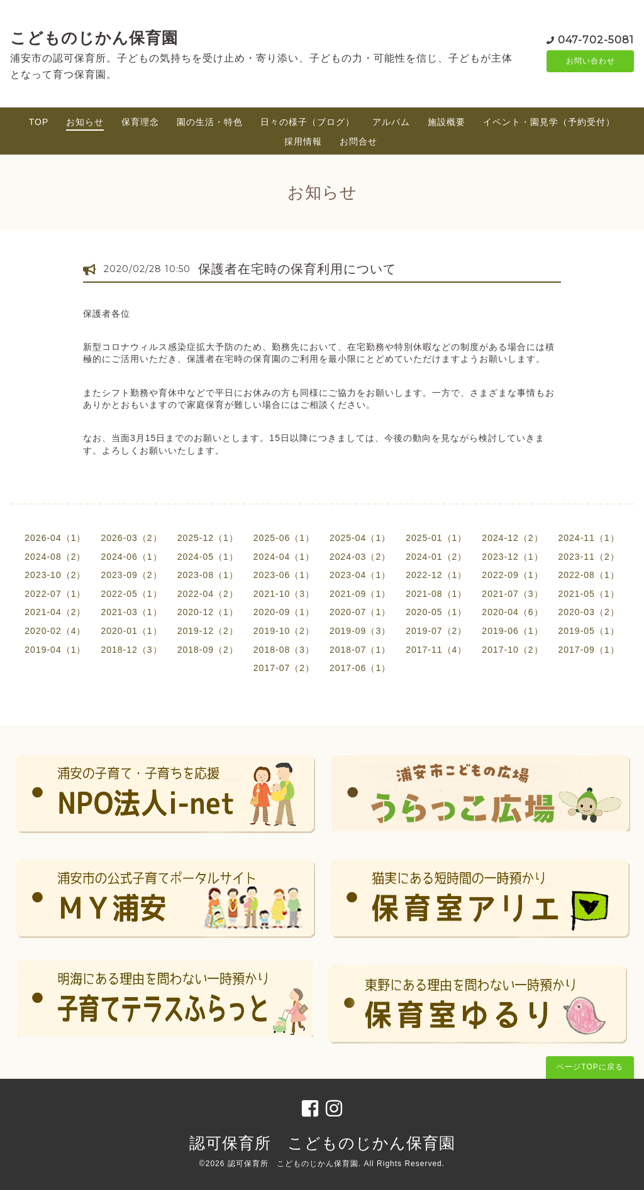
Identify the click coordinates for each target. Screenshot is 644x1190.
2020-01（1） (131, 631)
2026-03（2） (131, 538)
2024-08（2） (55, 557)
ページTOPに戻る (590, 1066)
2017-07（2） (283, 668)
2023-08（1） (207, 575)
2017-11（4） (436, 650)
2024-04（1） (283, 557)
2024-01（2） (436, 557)
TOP (39, 122)
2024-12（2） (512, 538)
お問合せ (358, 141)
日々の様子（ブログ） (307, 122)
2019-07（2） (436, 631)
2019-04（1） (55, 650)
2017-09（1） (588, 650)
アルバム (391, 122)
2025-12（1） (207, 538)
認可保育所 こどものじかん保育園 (322, 1143)
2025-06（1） (283, 538)
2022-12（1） (436, 575)
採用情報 (303, 141)
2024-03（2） (360, 557)
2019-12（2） (207, 631)
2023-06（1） (283, 575)
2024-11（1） (588, 538)
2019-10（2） (283, 631)
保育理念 (140, 122)
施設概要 (446, 122)
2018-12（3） (131, 650)
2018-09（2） (207, 650)
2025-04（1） (360, 538)
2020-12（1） (207, 612)
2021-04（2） (55, 612)
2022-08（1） (588, 575)
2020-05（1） (436, 612)
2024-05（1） (207, 557)
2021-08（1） (436, 594)
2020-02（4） (55, 631)
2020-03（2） (588, 612)
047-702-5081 (596, 39)
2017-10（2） (512, 650)
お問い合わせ (590, 61)
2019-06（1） (512, 631)
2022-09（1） (512, 575)
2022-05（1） (131, 594)
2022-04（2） (207, 594)
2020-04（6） (512, 612)
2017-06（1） (360, 668)
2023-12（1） (512, 557)
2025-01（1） (436, 538)
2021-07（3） (512, 594)
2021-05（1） (588, 594)
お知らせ (85, 122)
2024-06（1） (131, 557)
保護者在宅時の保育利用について (297, 269)
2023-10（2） (55, 575)
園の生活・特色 (210, 122)
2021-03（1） (131, 612)
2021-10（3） (283, 594)
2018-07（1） (360, 650)
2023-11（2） (588, 557)
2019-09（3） (360, 631)
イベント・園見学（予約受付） (549, 122)
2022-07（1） (55, 594)
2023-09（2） (131, 575)
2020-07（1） (360, 612)
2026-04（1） (55, 538)
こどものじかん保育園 (94, 37)
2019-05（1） (588, 631)
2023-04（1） (360, 575)
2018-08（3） (283, 650)
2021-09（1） (360, 594)
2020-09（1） (283, 612)
